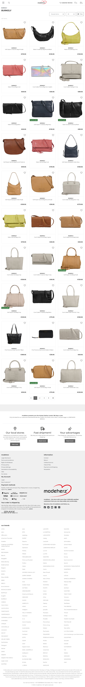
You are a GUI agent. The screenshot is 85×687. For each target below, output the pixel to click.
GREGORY (25, 597)
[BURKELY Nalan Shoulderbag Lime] (71, 33)
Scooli (65, 547)
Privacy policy (5, 464)
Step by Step (67, 581)
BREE (3, 580)
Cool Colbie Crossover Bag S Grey (42, 273)
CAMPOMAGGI (5, 614)
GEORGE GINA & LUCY (28, 572)
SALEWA (66, 529)
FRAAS (24, 553)
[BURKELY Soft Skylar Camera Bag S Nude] (42, 371)
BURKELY (4, 599)
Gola (23, 581)
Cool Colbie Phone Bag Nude (71, 236)
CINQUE (3, 623)
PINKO (45, 628)
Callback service (48, 462)
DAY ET (3, 633)
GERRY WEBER (26, 575)
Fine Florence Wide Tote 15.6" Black (14, 349)
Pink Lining (46, 625)
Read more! (42, 441)
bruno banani (5, 586)
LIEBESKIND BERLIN (49, 547)
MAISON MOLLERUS (49, 560)
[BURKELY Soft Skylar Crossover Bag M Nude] (14, 33)
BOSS (3, 574)
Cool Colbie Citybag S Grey (71, 86)
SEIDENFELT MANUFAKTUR (72, 566)
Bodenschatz (5, 564)
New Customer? (6, 482)
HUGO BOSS (25, 628)
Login (3, 480)
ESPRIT (24, 538)
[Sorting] (57, 14)
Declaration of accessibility (9, 469)
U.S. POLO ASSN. (69, 631)
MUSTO (45, 588)
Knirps (24, 662)
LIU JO (45, 550)
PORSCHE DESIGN (48, 637)
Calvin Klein (4, 605)
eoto (23, 529)
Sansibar (66, 535)
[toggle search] (8, 3)
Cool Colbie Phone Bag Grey (70, 349)
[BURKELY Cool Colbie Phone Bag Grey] (71, 334)
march (45, 575)
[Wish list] (75, 2)
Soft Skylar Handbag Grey (14, 311)
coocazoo (4, 629)
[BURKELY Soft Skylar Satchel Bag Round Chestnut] (14, 146)
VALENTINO (67, 637)
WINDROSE (67, 659)
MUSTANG (46, 584)
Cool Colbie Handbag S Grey (14, 386)
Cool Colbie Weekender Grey (70, 386)
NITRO (45, 594)
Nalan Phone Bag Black (14, 123)
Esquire (24, 541)
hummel (24, 631)
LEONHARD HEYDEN (49, 544)
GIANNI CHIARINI (27, 578)
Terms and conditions (7, 460)
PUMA (45, 640)
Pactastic (45, 612)
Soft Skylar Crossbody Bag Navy (42, 123)
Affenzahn (4, 535)
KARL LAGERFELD (27, 650)
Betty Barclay (5, 561)
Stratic (66, 584)
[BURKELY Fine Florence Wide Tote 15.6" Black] (14, 334)
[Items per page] (71, 14)
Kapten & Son (26, 646)
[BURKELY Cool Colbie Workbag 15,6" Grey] (71, 183)
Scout (65, 553)
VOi (65, 650)
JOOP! (24, 640)
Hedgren (24, 609)
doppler (3, 654)
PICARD (45, 619)
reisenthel (46, 650)
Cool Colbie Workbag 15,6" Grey (70, 198)
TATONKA (67, 600)
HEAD (24, 606)
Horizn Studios (26, 622)
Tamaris (66, 597)
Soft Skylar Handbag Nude (71, 273)
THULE (66, 612)
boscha (3, 571)
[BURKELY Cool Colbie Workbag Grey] (14, 259)
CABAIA (3, 602)
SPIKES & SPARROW (69, 578)
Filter (80, 14)
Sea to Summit (68, 560)
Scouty (66, 557)
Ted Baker (67, 603)
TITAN (65, 615)
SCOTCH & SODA (69, 550)
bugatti (3, 595)
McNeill (45, 581)
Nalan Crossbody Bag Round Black (42, 48)
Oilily (44, 597)
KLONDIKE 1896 (26, 659)
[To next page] (48, 398)
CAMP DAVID (5, 611)
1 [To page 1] (35, 398)
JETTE (24, 637)
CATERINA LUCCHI (6, 617)
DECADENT (4, 636)
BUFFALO (4, 592)
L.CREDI (24, 665)
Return (46, 460)
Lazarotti (45, 541)
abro (2, 532)
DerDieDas (4, 642)
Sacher (45, 662)
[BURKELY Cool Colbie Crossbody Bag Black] (42, 296)
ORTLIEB (45, 600)
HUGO (24, 625)
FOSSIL (24, 550)
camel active (5, 608)
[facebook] (45, 507)
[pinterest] (60, 507)
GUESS (24, 600)
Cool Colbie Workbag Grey (14, 273)
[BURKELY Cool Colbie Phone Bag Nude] (71, 221)
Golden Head (26, 584)
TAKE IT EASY (67, 594)
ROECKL (45, 656)
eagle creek (4, 660)
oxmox (45, 606)
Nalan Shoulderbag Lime (70, 48)
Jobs (2, 471)
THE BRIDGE (67, 606)
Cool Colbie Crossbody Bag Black (42, 311)
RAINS (45, 643)
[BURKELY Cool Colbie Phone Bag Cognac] (42, 221)
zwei (65, 662)
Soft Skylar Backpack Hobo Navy (71, 161)
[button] (24, 22)
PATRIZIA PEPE (47, 615)
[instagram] (56, 507)
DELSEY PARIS (5, 639)
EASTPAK (4, 664)
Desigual (4, 645)
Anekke (3, 541)
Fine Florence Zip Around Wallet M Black (42, 349)
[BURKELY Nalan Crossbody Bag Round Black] (42, 33)
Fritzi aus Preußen (27, 560)
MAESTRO (46, 557)
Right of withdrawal (7, 462)
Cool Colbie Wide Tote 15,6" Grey (70, 311)
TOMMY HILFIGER (69, 619)
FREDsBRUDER (26, 557)
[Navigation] (3, 3)
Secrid (66, 563)
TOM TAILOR (67, 622)
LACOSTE (45, 529)
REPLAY (45, 653)
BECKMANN (4, 552)
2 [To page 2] (39, 398)
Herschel (24, 615)
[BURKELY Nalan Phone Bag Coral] (14, 71)
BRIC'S (3, 583)
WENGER (66, 656)
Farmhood (25, 544)
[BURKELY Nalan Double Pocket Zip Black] (71, 108)
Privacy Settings (6, 467)
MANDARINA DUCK (48, 566)
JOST (23, 643)
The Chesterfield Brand (70, 609)
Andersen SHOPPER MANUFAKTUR (7, 545)
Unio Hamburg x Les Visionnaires (73, 634)
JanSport (24, 634)
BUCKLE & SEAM (6, 589)
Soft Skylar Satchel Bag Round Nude (42, 198)
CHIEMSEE (4, 620)
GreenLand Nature (27, 594)
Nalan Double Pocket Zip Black (71, 123)
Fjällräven (25, 547)
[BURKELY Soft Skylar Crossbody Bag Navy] (42, 108)
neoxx (45, 591)
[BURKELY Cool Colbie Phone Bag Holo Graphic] (42, 71)
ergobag (24, 535)
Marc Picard (46, 572)
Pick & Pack (46, 622)
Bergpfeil (4, 558)
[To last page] (53, 398)
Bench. (3, 555)
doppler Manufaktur (7, 657)
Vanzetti (66, 640)
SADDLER (46, 665)
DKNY (3, 651)
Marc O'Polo (46, 578)
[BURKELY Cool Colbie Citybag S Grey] (71, 71)
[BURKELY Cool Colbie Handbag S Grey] (14, 371)
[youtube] (53, 507)
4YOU (3, 529)
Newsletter (47, 469)
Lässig (45, 538)
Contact (46, 458)
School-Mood (68, 544)
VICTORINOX (67, 646)
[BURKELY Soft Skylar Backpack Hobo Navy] (71, 146)
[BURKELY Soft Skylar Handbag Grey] (14, 296)
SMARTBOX (67, 569)
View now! (15, 444)
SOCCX (66, 572)
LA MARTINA (46, 532)
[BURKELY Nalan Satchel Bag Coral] (42, 146)
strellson (66, 588)
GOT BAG (25, 588)
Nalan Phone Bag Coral (14, 86)
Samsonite (67, 532)
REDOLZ (45, 646)
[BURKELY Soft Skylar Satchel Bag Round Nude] (42, 183)
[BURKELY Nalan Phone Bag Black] (14, 108)
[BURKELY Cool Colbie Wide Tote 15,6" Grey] (71, 296)
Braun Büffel (5, 577)
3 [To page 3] (44, 398)
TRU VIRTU (67, 628)
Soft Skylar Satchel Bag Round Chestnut (14, 161)
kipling (24, 656)
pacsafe (45, 609)
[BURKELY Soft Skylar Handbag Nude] (71, 259)
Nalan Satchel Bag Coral (42, 161)
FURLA (24, 563)
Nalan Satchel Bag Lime (14, 236)
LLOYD (45, 553)
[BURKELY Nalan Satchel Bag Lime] (14, 221)
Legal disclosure (6, 458)
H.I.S (23, 619)
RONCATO (46, 659)
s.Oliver (66, 575)
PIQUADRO (46, 634)
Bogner (3, 568)
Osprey (45, 603)
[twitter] (49, 507)
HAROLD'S (25, 603)
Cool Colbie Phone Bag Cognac (42, 236)
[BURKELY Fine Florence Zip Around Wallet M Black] (42, 334)
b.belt (3, 549)
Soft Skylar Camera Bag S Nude (42, 386)
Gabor (24, 566)
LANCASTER (46, 535)
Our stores (4, 474)
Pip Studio (46, 631)
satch (65, 538)
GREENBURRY (26, 591)
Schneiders (67, 541)
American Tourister (6, 538)
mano (45, 569)
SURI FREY (67, 591)
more (9, 489)
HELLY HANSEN (27, 612)
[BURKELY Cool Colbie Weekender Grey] (71, 371)
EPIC (23, 532)
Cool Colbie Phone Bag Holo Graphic (42, 86)
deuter (3, 648)
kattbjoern (25, 653)
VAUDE (66, 643)
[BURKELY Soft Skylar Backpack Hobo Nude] (14, 183)
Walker (66, 653)
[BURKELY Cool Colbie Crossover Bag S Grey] (42, 259)
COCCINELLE (5, 626)
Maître (45, 563)
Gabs (23, 569)
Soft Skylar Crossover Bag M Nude (14, 48)
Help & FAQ (47, 464)
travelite (66, 625)
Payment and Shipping (50, 467)
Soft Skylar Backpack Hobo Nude (14, 198)
